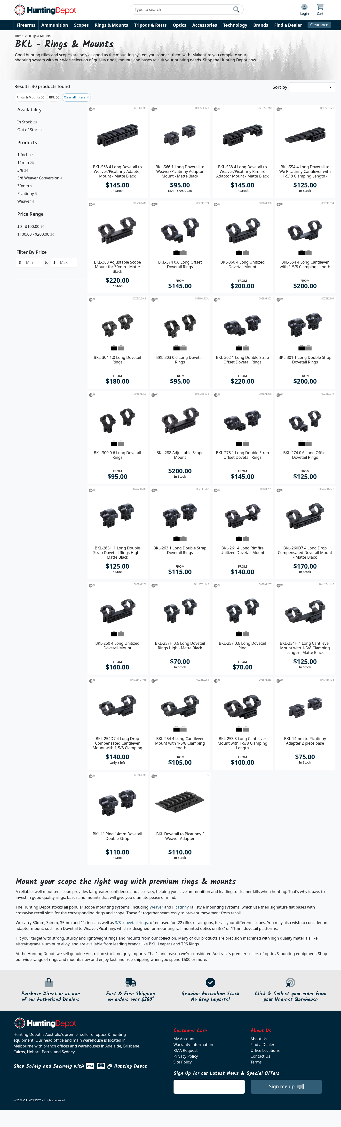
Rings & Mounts (111, 25)
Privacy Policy (186, 1056)
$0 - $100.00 (31, 226)
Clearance (319, 24)
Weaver (25, 201)
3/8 (22, 170)
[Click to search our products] (236, 9)
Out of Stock (30, 129)
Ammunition (54, 25)
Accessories (204, 25)
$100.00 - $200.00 (36, 234)
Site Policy (183, 1062)
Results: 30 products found (42, 86)
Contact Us (260, 1056)
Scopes (81, 25)
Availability (29, 109)
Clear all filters (76, 97)
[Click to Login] (304, 10)
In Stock (27, 122)
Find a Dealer (288, 25)
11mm (25, 162)
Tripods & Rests (150, 25)
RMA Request (186, 1050)
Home (19, 36)
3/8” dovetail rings (131, 922)
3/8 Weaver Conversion (40, 178)
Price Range (30, 214)
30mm (24, 185)
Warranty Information (193, 1044)
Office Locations (265, 1050)
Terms (256, 1062)
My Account (184, 1038)
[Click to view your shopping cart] (320, 10)
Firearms (26, 25)
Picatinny (27, 193)
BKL (54, 97)
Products (27, 142)
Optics (179, 25)
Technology (235, 25)
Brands (260, 25)
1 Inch (25, 154)
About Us (259, 1038)
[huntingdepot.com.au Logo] (45, 9)
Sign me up (286, 1086)
